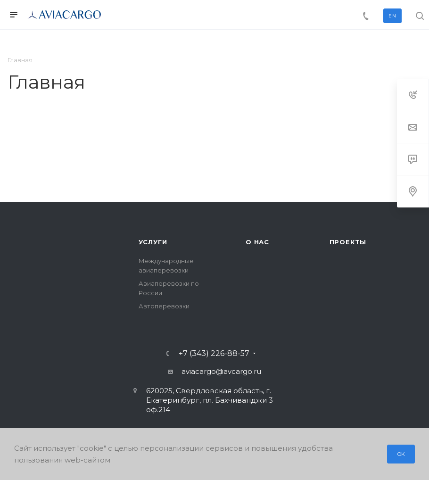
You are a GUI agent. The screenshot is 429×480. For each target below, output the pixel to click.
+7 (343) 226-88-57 (214, 353)
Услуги (153, 242)
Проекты (348, 242)
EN (392, 16)
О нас (257, 242)
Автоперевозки (164, 306)
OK (401, 454)
